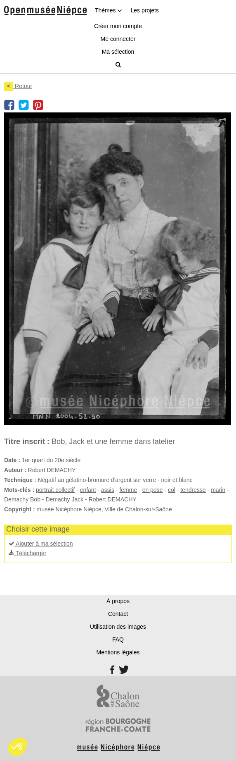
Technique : (20, 480)
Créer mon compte (118, 26)
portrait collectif (55, 490)
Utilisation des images (118, 626)
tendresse (192, 490)
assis (107, 490)
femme (128, 490)
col (171, 490)
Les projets (144, 10)
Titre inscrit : (27, 441)
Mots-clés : (19, 490)
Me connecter (118, 39)
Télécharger (27, 553)
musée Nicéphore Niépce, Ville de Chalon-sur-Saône (104, 509)
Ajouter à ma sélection (41, 543)
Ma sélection (118, 51)
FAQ (118, 639)
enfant (88, 490)
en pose (152, 490)
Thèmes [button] (108, 10)
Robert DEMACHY (113, 499)
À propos (118, 601)
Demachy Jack (64, 499)
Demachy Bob (22, 499)
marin (218, 490)
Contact (118, 614)
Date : (12, 460)
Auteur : (15, 470)
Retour (18, 86)
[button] (17, 747)
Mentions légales (117, 652)
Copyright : (19, 509)
